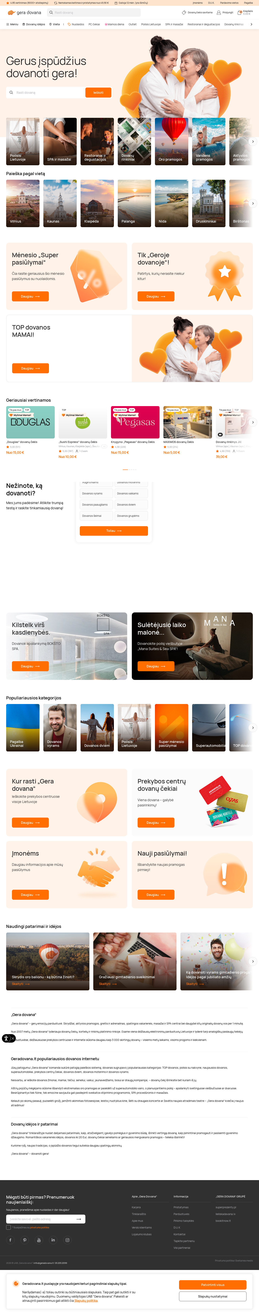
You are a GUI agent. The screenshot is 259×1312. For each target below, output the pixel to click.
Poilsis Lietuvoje (151, 24)
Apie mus (137, 1263)
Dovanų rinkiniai (234, 24)
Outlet (133, 24)
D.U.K (177, 1269)
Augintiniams (90, 482)
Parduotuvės (181, 1256)
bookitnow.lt (223, 1263)
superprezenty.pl (226, 1249)
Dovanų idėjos (33, 24)
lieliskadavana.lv (225, 1256)
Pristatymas (181, 1249)
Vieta (54, 24)
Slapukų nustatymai (212, 1296)
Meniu (12, 24)
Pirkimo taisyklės (184, 1263)
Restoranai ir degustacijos (204, 24)
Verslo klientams (142, 1269)
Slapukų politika (86, 1301)
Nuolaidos (75, 24)
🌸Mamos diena (114, 24)
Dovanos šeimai (91, 516)
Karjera (136, 1249)
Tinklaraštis (139, 1256)
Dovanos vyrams (92, 493)
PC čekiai (94, 24)
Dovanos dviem (126, 504)
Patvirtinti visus (213, 1285)
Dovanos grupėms (128, 516)
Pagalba (248, 2)
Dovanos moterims (128, 482)
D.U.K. (211, 2)
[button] (252, 141)
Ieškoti (98, 92)
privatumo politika (39, 1269)
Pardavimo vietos (229, 2)
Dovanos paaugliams (95, 504)
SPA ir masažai (174, 24)
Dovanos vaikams (127, 493)
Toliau (114, 531)
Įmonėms (198, 2)
